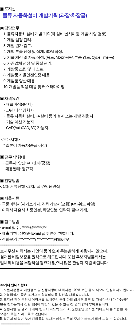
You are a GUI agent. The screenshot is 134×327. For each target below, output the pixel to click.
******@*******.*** (34, 227)
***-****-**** (27, 239)
